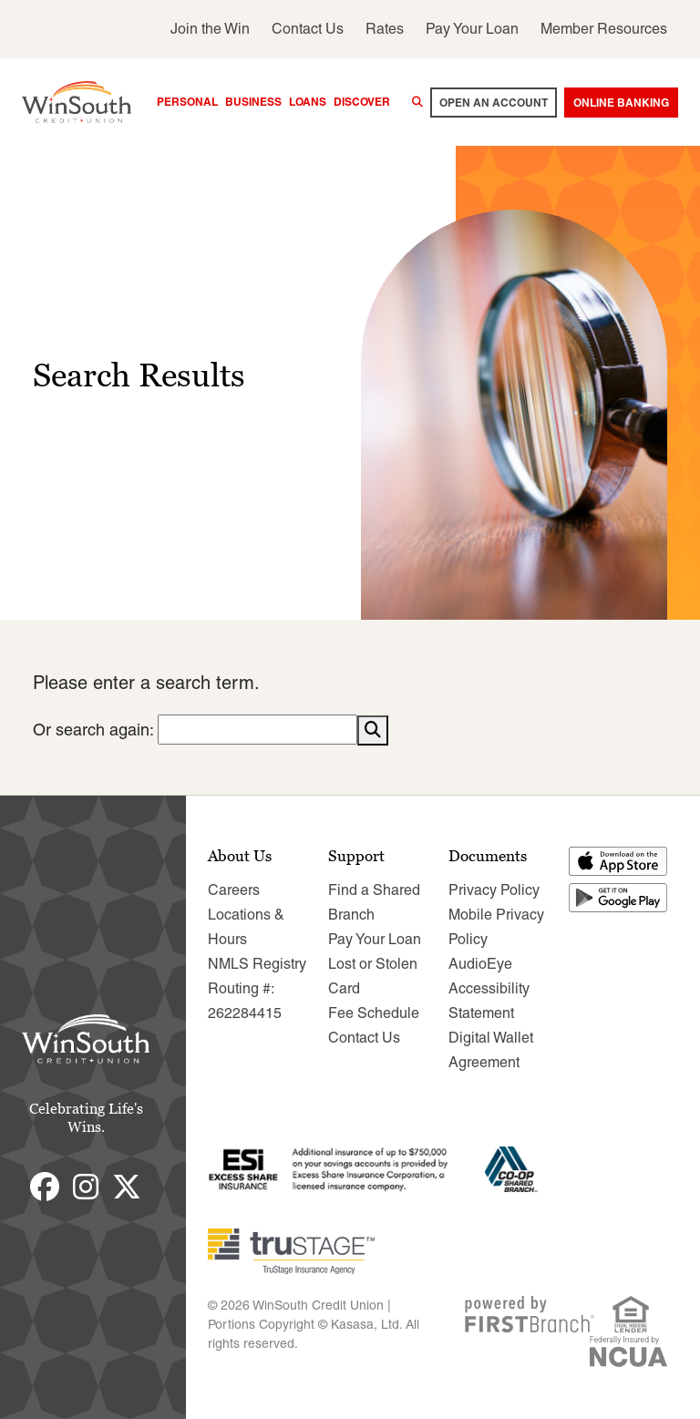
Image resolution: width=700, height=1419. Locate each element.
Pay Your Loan (472, 28)
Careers (234, 889)
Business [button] (253, 101)
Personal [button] (187, 101)
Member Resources (603, 28)
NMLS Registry (257, 963)
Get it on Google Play (619, 896)
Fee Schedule (373, 1012)
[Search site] (417, 102)
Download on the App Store (619, 860)
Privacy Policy (494, 889)
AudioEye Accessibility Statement (489, 987)
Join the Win (210, 28)
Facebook (44, 1185)
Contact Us (308, 28)
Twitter (126, 1185)
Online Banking (621, 102)
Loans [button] (307, 101)
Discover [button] (362, 101)
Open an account (493, 102)
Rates (384, 28)
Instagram (85, 1185)
